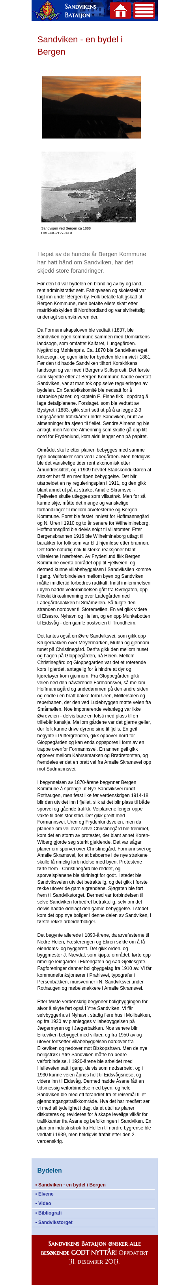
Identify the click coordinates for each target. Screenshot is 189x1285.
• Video (43, 1203)
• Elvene (45, 1194)
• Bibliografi (49, 1213)
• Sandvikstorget (54, 1222)
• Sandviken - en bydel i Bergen (71, 1185)
